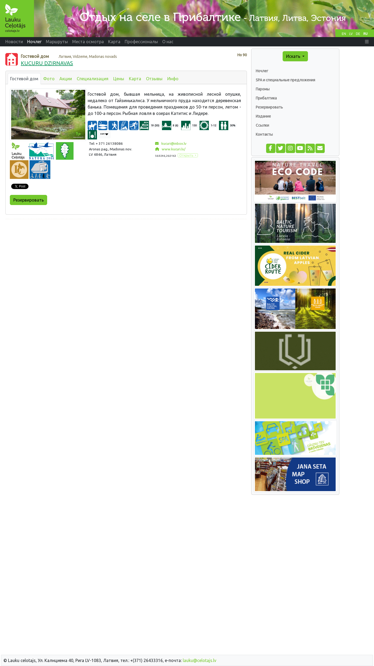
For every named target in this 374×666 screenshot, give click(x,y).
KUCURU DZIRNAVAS (47, 63)
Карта (135, 78)
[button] (367, 41)
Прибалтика (266, 98)
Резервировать (28, 200)
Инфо (172, 78)
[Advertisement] (126, 260)
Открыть (186, 155)
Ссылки (262, 125)
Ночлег (262, 71)
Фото (49, 78)
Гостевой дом (24, 78)
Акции (65, 78)
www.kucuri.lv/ (170, 149)
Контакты (264, 134)
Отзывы (154, 78)
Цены (118, 78)
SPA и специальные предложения (285, 80)
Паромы (263, 89)
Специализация (92, 78)
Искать (293, 56)
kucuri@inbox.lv (170, 143)
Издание (263, 116)
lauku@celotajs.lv (199, 660)
